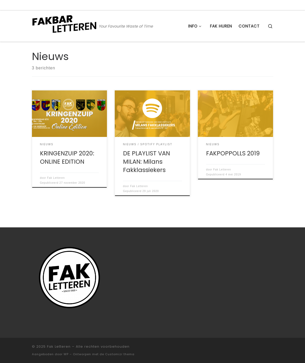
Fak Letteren (56, 177)
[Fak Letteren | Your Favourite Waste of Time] (64, 25)
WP (66, 354)
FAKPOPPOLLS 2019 (233, 153)
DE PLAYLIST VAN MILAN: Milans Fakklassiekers (146, 161)
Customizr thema (119, 354)
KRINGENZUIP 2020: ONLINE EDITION (67, 157)
